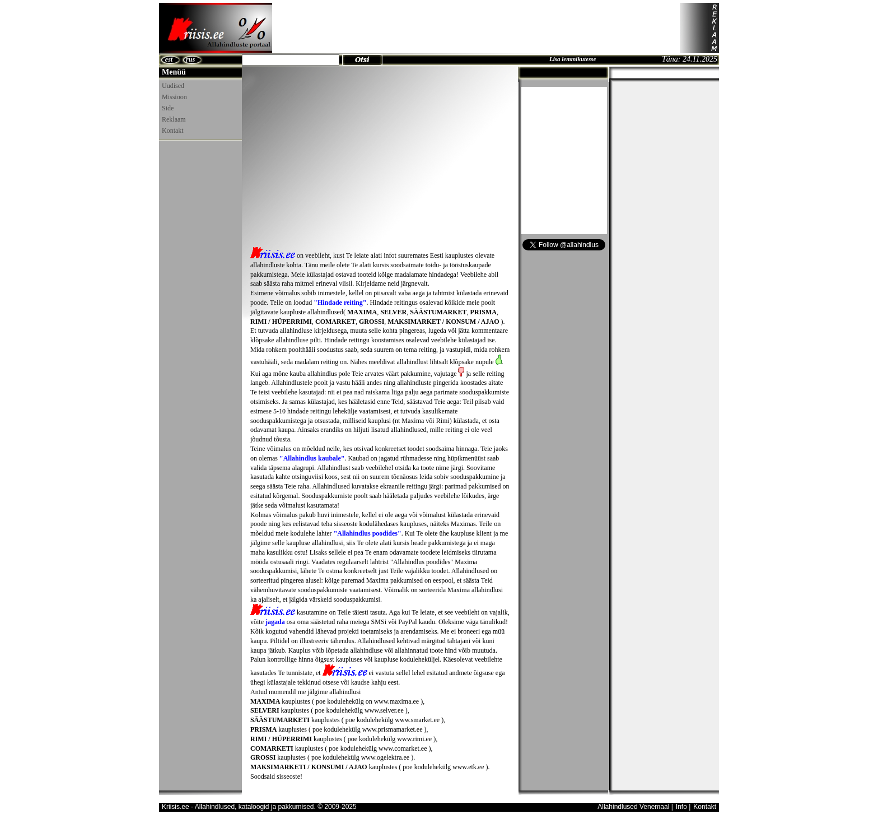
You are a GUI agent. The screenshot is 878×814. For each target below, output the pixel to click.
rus (190, 59)
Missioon (174, 97)
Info (681, 807)
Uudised (173, 86)
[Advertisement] (476, 28)
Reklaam (174, 119)
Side (168, 108)
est (168, 59)
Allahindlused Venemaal (633, 807)
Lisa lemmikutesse (572, 58)
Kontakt (173, 130)
